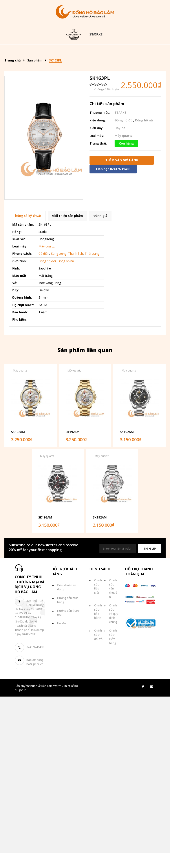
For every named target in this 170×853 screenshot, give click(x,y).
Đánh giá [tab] (100, 255)
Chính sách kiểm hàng (113, 676)
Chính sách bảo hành (98, 651)
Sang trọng (58, 293)
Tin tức (104, 65)
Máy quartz (46, 286)
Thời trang (92, 293)
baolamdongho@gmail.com (29, 704)
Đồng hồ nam (132, 51)
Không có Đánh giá (106, 129)
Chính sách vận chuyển (113, 628)
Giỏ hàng (131, 65)
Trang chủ (34, 51)
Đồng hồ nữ (39, 65)
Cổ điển (43, 293)
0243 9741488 (35, 687)
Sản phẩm (64, 51)
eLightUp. (21, 730)
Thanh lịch (75, 293)
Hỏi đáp (62, 663)
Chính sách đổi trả (98, 674)
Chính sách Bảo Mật (98, 626)
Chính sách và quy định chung (113, 653)
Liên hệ (84, 78)
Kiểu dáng (96, 51)
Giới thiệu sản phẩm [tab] (67, 255)
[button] (149, 588)
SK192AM (18, 471)
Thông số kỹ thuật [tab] (27, 255)
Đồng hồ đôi (73, 65)
